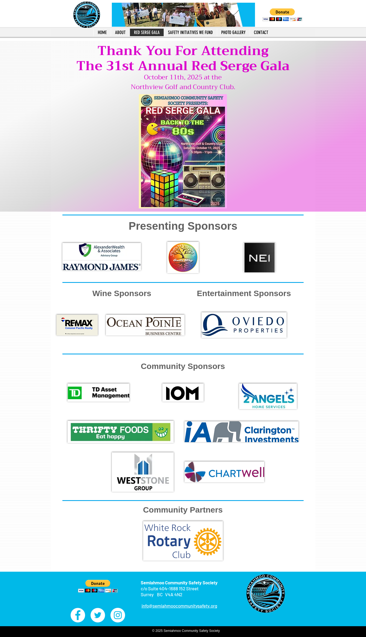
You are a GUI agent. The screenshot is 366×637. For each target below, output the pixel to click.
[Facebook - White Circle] (77, 615)
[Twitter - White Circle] (97, 615)
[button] (282, 14)
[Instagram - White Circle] (117, 615)
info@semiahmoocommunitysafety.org (179, 605)
